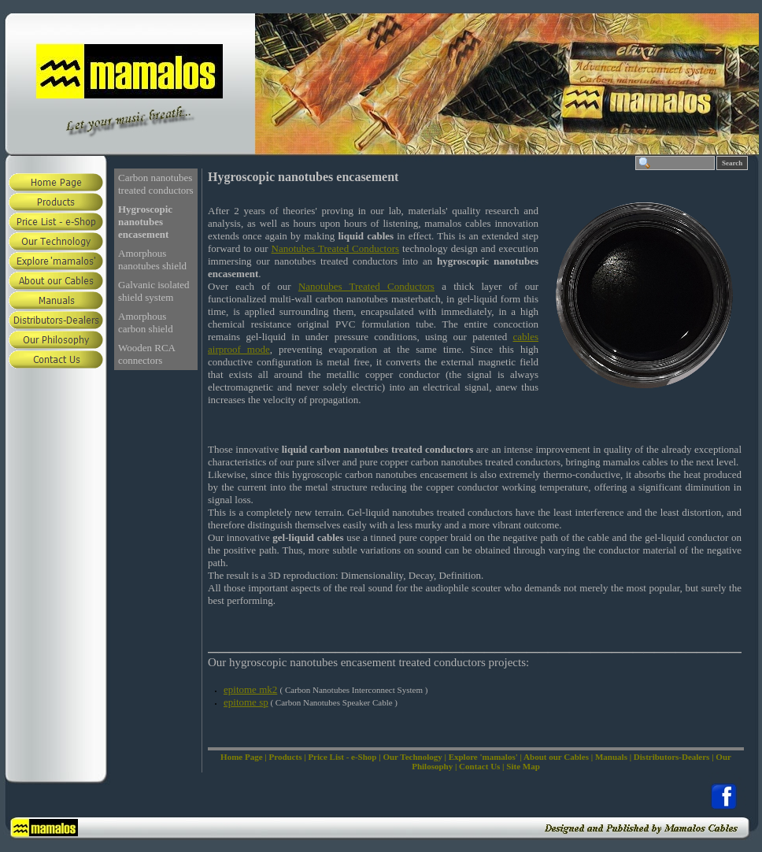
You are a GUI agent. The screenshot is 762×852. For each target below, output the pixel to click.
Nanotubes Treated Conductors (336, 248)
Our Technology (412, 756)
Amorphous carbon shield (145, 322)
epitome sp (246, 702)
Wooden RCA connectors (147, 354)
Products (284, 756)
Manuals (611, 756)
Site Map (522, 766)
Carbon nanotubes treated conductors (156, 184)
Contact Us (479, 766)
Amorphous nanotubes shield (152, 259)
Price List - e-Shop (342, 756)
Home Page (241, 756)
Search (732, 163)
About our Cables (556, 756)
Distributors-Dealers (672, 756)
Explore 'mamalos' (483, 756)
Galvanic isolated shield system (154, 291)
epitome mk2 (250, 689)
